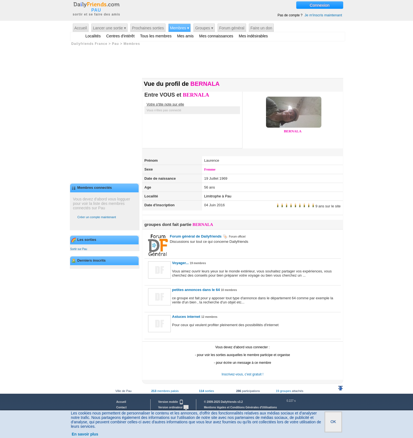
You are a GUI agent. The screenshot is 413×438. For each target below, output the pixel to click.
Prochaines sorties (148, 28)
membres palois (165, 391)
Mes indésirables (253, 36)
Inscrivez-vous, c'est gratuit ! (242, 374)
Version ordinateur (173, 407)
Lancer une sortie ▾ (109, 28)
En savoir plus (85, 434)
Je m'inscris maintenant (323, 15)
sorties (206, 391)
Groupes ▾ (204, 28)
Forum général (231, 28)
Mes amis (185, 36)
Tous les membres (156, 36)
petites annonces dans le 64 (196, 290)
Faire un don (261, 28)
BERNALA (196, 95)
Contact (121, 407)
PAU (96, 10)
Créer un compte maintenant (97, 217)
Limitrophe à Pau (217, 196)
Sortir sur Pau (78, 249)
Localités (93, 36)
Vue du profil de (182, 83)
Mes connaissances (216, 36)
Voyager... (180, 263)
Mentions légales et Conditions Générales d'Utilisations (240, 407)
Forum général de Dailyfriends (196, 236)
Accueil (80, 28)
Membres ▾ (179, 28)
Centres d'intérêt (120, 36)
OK (333, 421)
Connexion (320, 5)
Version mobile (171, 401)
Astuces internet (186, 317)
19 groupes (283, 391)
